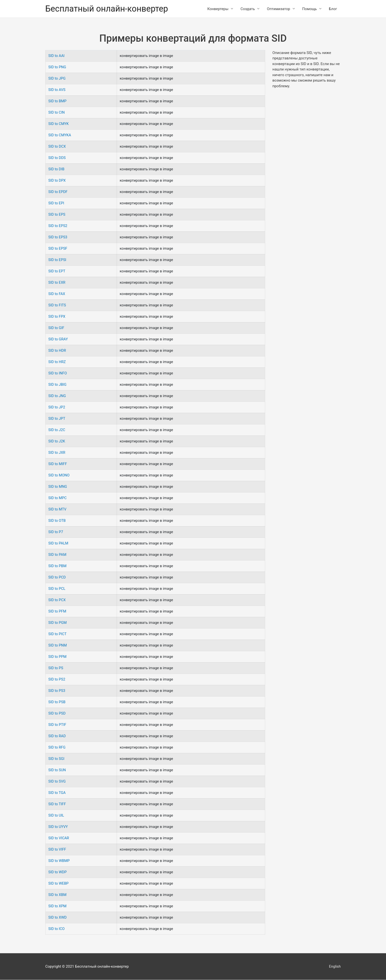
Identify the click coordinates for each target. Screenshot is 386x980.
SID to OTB (57, 521)
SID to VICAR (58, 838)
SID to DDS (57, 158)
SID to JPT (56, 419)
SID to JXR (57, 453)
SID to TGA (57, 793)
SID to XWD (57, 917)
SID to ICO (56, 929)
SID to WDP (57, 872)
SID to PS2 (56, 679)
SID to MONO (59, 475)
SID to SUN (57, 770)
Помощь (309, 9)
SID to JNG (57, 396)
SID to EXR (57, 282)
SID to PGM (57, 623)
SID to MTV (57, 509)
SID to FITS (57, 305)
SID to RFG (57, 747)
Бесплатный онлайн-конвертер (108, 9)
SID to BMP (57, 101)
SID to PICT (57, 634)
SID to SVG (57, 781)
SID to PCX (57, 600)
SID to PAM (57, 555)
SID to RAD (57, 736)
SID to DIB (56, 169)
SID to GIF (56, 328)
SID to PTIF (57, 725)
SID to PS (56, 668)
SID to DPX (57, 180)
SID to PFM (57, 611)
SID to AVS (57, 90)
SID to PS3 (56, 691)
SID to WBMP (59, 861)
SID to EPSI (57, 260)
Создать (248, 9)
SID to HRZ (57, 362)
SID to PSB (57, 702)
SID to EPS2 (58, 226)
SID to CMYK (58, 124)
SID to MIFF (57, 464)
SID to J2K (56, 441)
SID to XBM (57, 895)
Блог (333, 9)
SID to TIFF (57, 804)
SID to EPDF (58, 192)
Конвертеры (217, 9)
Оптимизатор (278, 9)
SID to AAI (56, 56)
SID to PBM (57, 566)
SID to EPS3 (58, 237)
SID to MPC (57, 498)
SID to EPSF (58, 248)
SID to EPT (57, 271)
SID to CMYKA (59, 135)
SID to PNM (57, 645)
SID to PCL (57, 589)
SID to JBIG (57, 385)
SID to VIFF (57, 849)
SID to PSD (57, 713)
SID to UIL (56, 815)
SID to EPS (56, 214)
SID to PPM (57, 657)
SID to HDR (57, 351)
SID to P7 (55, 532)
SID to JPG (57, 78)
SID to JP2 (56, 407)
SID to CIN (56, 112)
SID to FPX (57, 317)
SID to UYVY (58, 827)
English (335, 966)
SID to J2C (56, 430)
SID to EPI (56, 203)
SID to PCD (57, 577)
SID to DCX (57, 146)
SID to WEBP (58, 883)
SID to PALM (58, 543)
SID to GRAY (58, 339)
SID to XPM (57, 906)
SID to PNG (57, 67)
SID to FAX (56, 294)
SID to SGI (56, 759)
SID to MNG (57, 487)
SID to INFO (57, 373)
